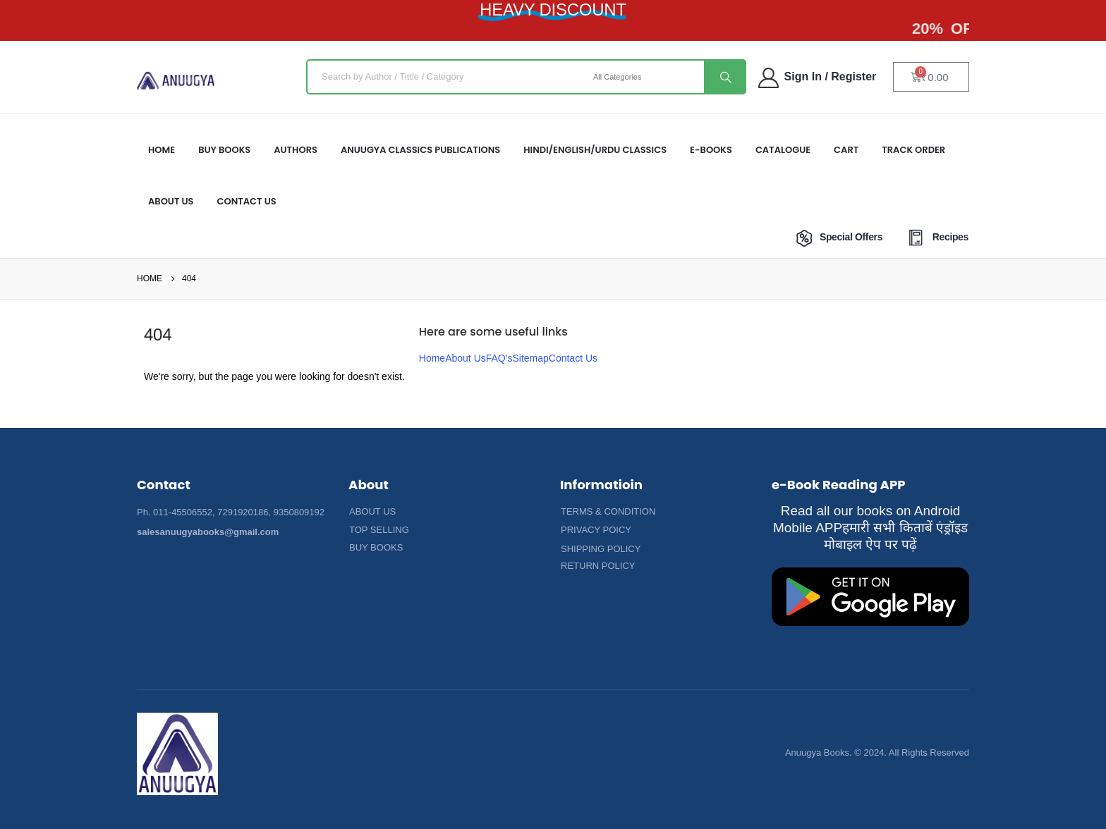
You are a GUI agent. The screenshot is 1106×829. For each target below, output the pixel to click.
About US (171, 201)
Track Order (913, 149)
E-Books (711, 149)
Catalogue (782, 149)
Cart (846, 149)
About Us (465, 358)
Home (432, 358)
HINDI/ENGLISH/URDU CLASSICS (595, 149)
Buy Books (224, 149)
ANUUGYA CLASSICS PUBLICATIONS (420, 149)
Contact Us (246, 201)
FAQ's (499, 358)
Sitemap (530, 358)
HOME (161, 149)
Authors (295, 149)
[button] (372, 511)
